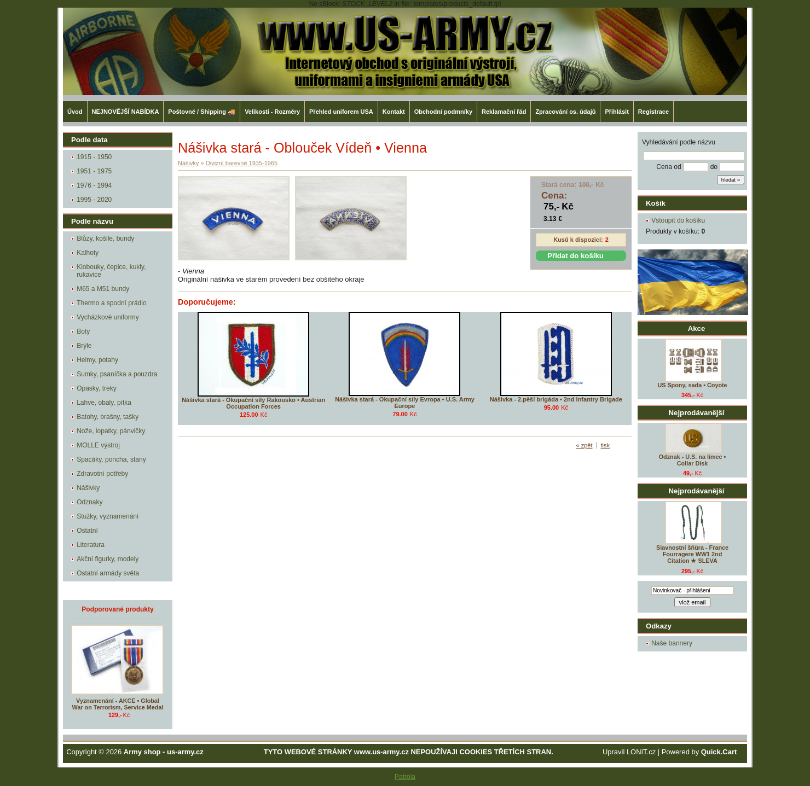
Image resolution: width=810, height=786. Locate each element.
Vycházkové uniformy (108, 317)
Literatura (91, 545)
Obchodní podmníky (443, 111)
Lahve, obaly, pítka (104, 402)
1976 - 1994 (94, 185)
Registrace (653, 111)
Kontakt (394, 111)
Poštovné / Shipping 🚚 (201, 111)
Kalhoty (88, 253)
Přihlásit (616, 111)
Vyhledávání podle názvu (678, 142)
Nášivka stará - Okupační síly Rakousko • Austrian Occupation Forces (253, 403)
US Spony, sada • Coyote (692, 385)
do (714, 167)
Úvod (75, 111)
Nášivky (88, 488)
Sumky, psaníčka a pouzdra (117, 374)
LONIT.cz (641, 752)
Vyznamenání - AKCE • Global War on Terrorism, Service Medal (118, 704)
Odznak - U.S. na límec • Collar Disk (692, 460)
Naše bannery (671, 643)
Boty (83, 331)
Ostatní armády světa (108, 573)
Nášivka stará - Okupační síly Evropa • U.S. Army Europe (405, 402)
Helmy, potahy (97, 360)
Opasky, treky (96, 388)
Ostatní (87, 530)
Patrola (405, 777)
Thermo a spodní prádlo (111, 303)
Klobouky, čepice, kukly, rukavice (111, 270)
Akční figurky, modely (107, 559)
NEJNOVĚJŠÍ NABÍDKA (125, 111)
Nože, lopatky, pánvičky (111, 431)
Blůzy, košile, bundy (105, 238)
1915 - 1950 (94, 157)
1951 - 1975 (94, 171)
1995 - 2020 (94, 199)
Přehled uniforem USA (341, 111)
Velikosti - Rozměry (272, 111)
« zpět (584, 445)
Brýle (84, 346)
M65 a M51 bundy (103, 289)
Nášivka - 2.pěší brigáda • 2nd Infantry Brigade (556, 399)
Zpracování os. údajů (565, 111)
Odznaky (89, 502)
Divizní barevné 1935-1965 (241, 163)
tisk (605, 445)
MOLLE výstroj (98, 445)
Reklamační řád (504, 111)
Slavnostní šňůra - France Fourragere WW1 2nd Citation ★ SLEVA (692, 554)
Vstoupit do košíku (678, 220)
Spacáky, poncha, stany (111, 459)
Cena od (668, 167)
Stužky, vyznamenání (107, 516)
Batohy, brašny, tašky (107, 417)
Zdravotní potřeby (102, 474)
